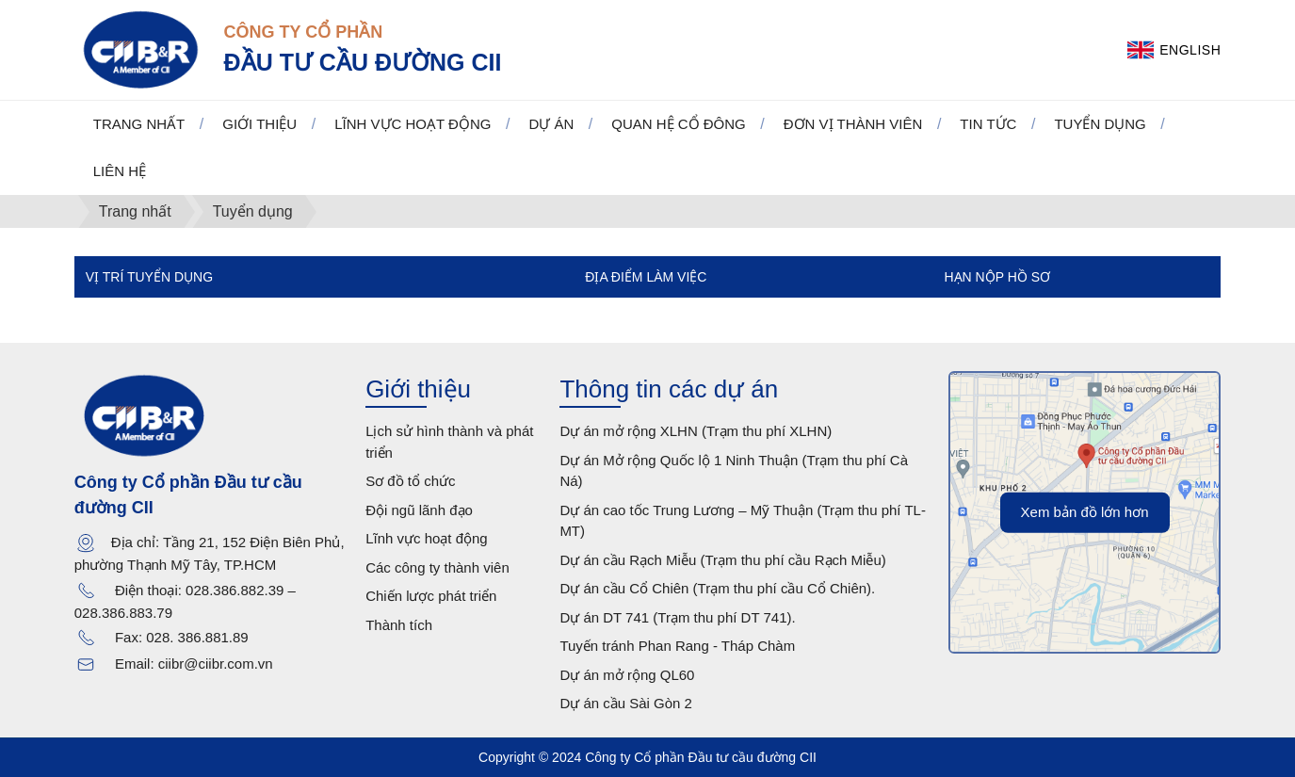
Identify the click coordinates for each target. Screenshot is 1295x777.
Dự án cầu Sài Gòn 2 (625, 703)
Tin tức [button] (988, 124)
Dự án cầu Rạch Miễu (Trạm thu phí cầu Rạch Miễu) (722, 560)
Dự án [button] (551, 124)
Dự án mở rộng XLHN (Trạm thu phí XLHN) (695, 431)
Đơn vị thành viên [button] (853, 124)
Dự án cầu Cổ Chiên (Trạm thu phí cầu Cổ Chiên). (717, 588)
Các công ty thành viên (437, 567)
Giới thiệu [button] (259, 124)
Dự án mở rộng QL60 (626, 675)
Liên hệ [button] (119, 171)
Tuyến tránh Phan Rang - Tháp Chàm (677, 646)
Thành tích (398, 625)
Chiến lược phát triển (430, 596)
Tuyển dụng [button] (1099, 124)
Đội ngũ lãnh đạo (419, 510)
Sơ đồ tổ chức (410, 481)
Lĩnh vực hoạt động (426, 538)
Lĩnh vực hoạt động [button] (412, 124)
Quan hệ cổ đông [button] (678, 124)
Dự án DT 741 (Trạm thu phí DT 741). (677, 617)
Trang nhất (139, 124)
